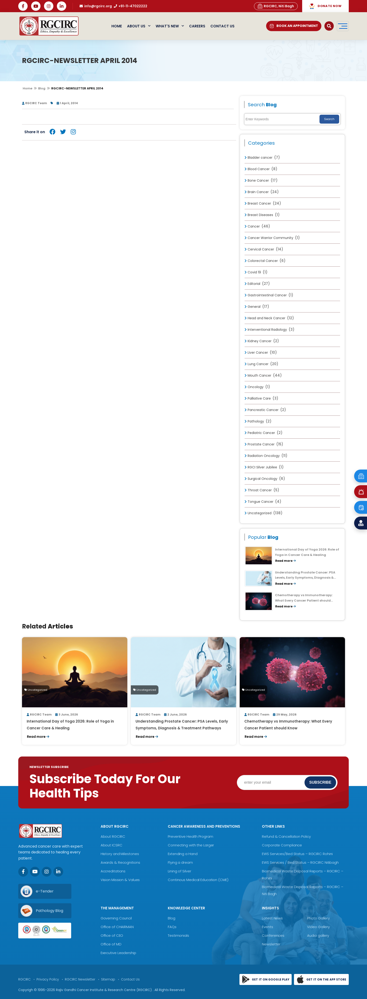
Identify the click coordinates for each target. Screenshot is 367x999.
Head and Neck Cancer (269, 318)
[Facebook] (23, 872)
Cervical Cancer (264, 249)
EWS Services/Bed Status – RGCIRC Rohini (297, 853)
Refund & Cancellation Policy (286, 836)
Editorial (257, 283)
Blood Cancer (261, 169)
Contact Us (222, 26)
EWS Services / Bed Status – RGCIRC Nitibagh (300, 862)
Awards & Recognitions (120, 862)
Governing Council (116, 918)
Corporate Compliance (282, 845)
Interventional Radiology (269, 329)
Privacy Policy (48, 979)
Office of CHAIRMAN (117, 926)
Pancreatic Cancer (265, 410)
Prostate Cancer (264, 444)
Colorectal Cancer (265, 260)
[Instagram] (46, 872)
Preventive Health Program (190, 836)
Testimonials (178, 935)
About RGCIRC (113, 836)
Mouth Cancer (263, 375)
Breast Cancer (263, 203)
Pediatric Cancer (264, 432)
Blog (41, 88)
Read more (285, 561)
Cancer (257, 226)
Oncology (257, 387)
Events (267, 926)
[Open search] (329, 26)
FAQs (172, 926)
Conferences (273, 935)
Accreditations (113, 871)
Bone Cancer (261, 180)
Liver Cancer (261, 352)
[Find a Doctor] (360, 523)
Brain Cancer (262, 192)
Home (116, 26)
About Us (138, 26)
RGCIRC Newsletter (80, 979)
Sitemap (108, 979)
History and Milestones (120, 853)
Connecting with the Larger (191, 845)
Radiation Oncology (266, 455)
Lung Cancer (261, 364)
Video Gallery (318, 926)
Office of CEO (112, 935)
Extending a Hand (182, 853)
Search (329, 119)
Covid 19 (256, 272)
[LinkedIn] (58, 872)
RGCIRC (24, 979)
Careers (197, 26)
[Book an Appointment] (360, 507)
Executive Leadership (118, 952)
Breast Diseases (262, 215)
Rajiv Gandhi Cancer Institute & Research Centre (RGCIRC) (104, 990)
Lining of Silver (179, 871)
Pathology (258, 421)
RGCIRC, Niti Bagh (276, 6)
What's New (170, 26)
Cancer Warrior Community (272, 237)
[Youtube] (35, 872)
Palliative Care (261, 398)
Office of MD (111, 944)
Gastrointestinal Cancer (269, 295)
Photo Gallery (318, 918)
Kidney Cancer (262, 341)
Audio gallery (318, 935)
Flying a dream (180, 862)
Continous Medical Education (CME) (198, 879)
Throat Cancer (262, 490)
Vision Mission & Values (120, 879)
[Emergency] (360, 476)
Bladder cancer (262, 157)
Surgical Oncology (265, 478)
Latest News (272, 918)
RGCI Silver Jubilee (264, 467)
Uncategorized (264, 513)
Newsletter (271, 944)
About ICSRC (111, 845)
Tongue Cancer (263, 501)
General (257, 306)
